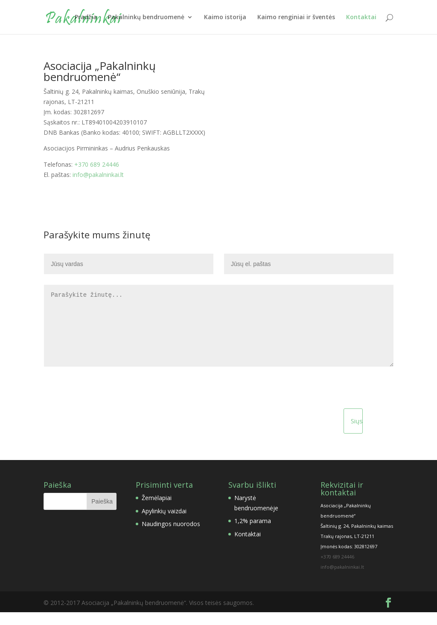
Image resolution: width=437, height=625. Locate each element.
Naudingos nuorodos (171, 536)
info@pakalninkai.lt (98, 175)
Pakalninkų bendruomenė (146, 17)
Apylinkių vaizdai (164, 524)
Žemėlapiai (157, 510)
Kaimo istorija (225, 17)
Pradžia (86, 17)
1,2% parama (252, 534)
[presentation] (98, 409)
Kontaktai (361, 17)
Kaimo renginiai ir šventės (296, 17)
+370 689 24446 (96, 164)
